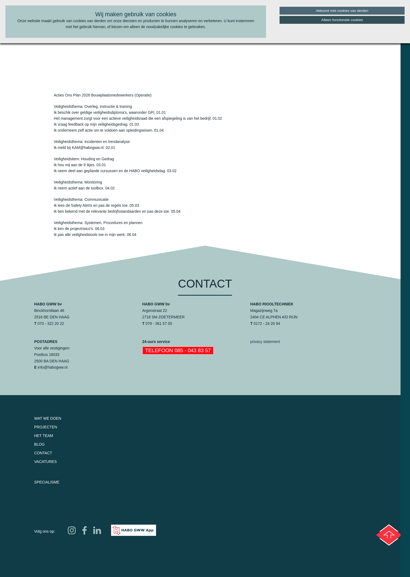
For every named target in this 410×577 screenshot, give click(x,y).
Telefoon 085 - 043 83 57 (178, 350)
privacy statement (265, 341)
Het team (43, 435)
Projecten (45, 427)
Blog (39, 444)
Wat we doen (47, 418)
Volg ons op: (44, 531)
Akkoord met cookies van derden (342, 11)
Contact (43, 453)
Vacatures (45, 461)
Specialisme (46, 482)
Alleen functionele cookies (342, 20)
